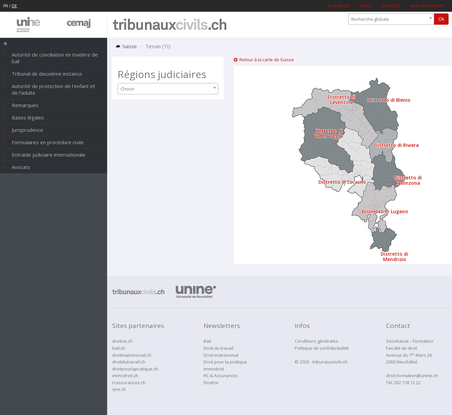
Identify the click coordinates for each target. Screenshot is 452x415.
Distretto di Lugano (385, 211)
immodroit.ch (125, 375)
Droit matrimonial (221, 355)
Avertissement (427, 5)
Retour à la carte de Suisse (264, 60)
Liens (366, 5)
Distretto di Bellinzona (408, 180)
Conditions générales (316, 341)
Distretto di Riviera (396, 145)
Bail (207, 341)
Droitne (211, 383)
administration (401, 396)
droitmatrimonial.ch (131, 355)
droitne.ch (122, 341)
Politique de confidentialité (322, 348)
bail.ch (118, 348)
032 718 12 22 (407, 383)
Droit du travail (218, 348)
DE (14, 6)
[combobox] (391, 19)
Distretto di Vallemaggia (328, 133)
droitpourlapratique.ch (135, 369)
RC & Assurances (221, 375)
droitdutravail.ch (128, 362)
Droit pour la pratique (225, 362)
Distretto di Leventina (341, 99)
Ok (441, 19)
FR (5, 6)
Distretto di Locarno (342, 182)
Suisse (126, 46)
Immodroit (214, 369)
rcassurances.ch (129, 383)
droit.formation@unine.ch (412, 375)
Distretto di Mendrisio (394, 256)
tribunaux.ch (169, 25)
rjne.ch (119, 389)
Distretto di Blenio (388, 100)
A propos (338, 5)
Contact (391, 5)
